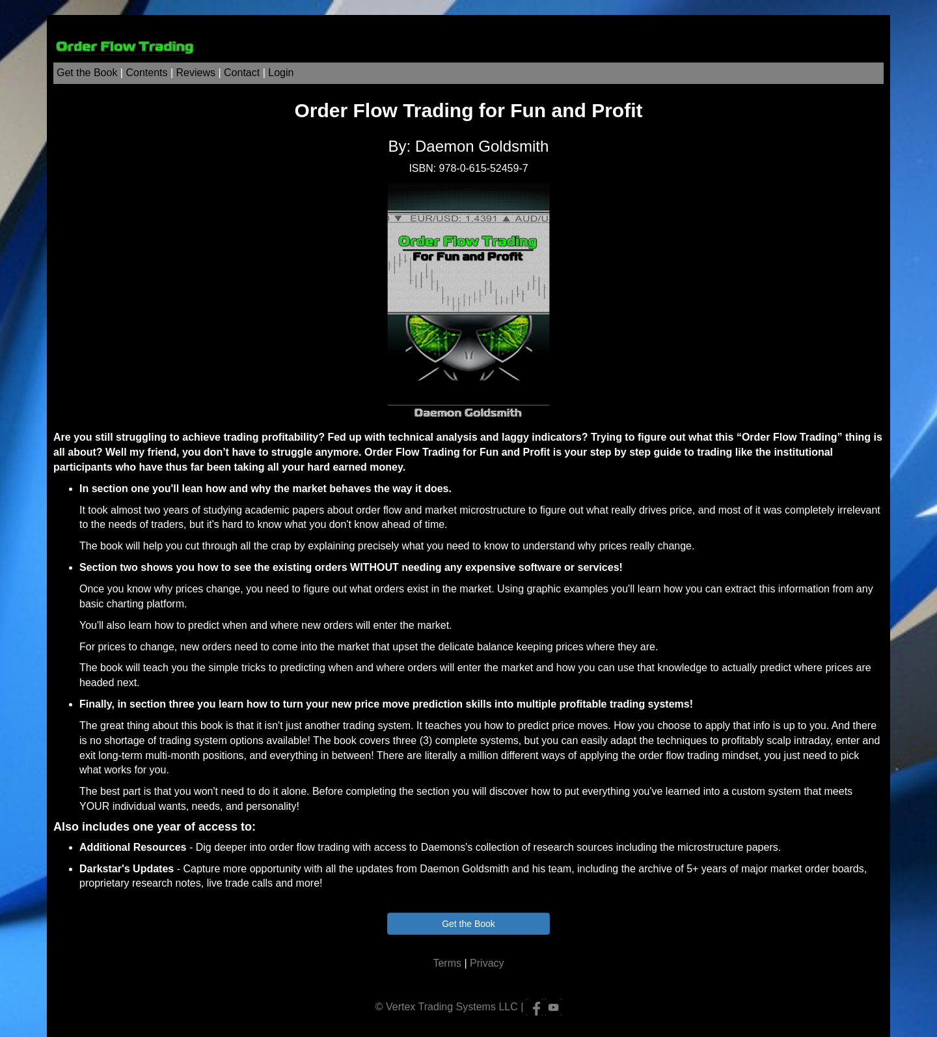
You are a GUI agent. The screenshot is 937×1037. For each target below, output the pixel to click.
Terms (447, 963)
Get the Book (87, 72)
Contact (242, 72)
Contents (146, 72)
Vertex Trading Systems (441, 1006)
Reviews (195, 72)
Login (280, 72)
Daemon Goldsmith (482, 146)
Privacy (487, 963)
